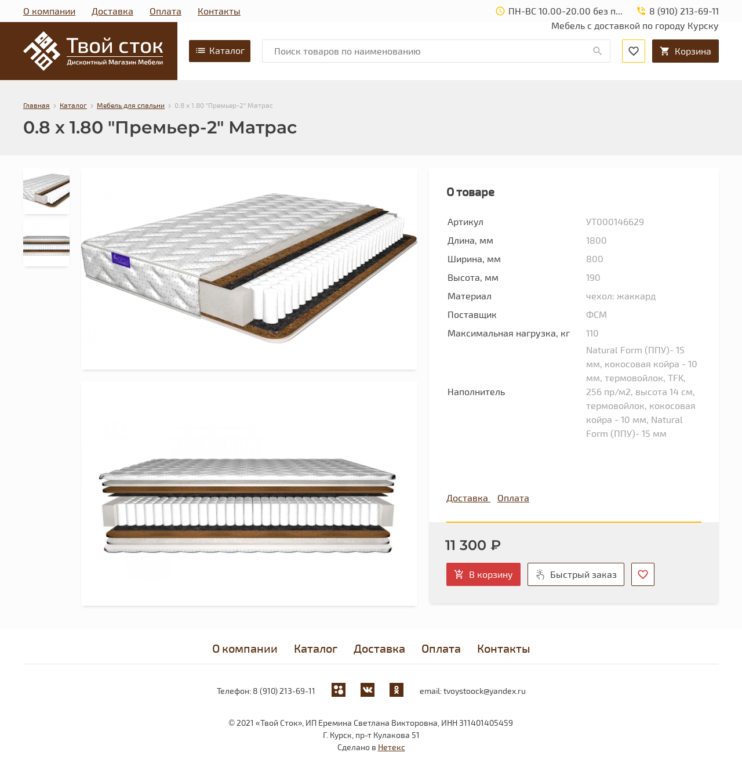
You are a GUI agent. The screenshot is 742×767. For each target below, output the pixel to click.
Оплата (165, 10)
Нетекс (391, 747)
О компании (49, 10)
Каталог (220, 50)
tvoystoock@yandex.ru (484, 691)
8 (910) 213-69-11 (284, 691)
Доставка (112, 10)
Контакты (219, 10)
